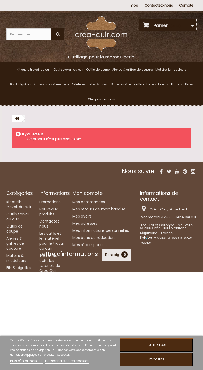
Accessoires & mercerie (51, 84)
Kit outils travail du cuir (34, 69)
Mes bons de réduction (93, 237)
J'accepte (156, 359)
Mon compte (87, 193)
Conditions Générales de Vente (51, 319)
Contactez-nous (159, 5)
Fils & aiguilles (20, 84)
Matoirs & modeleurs (171, 69)
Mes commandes (88, 202)
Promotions (50, 202)
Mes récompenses (89, 244)
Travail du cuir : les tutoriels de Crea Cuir (49, 263)
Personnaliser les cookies (67, 360)
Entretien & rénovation (127, 84)
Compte (186, 5)
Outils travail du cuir (68, 69)
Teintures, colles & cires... (90, 84)
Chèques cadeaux (102, 99)
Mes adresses (84, 223)
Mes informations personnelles (100, 230)
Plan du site (50, 331)
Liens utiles (49, 307)
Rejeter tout (156, 345)
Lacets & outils (157, 84)
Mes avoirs (82, 216)
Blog (134, 5)
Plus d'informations (26, 360)
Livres (189, 84)
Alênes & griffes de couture (132, 69)
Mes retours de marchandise (99, 209)
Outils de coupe (98, 69)
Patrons (176, 84)
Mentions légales (47, 297)
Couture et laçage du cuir (49, 282)
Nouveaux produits (48, 211)
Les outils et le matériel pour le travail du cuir (51, 241)
